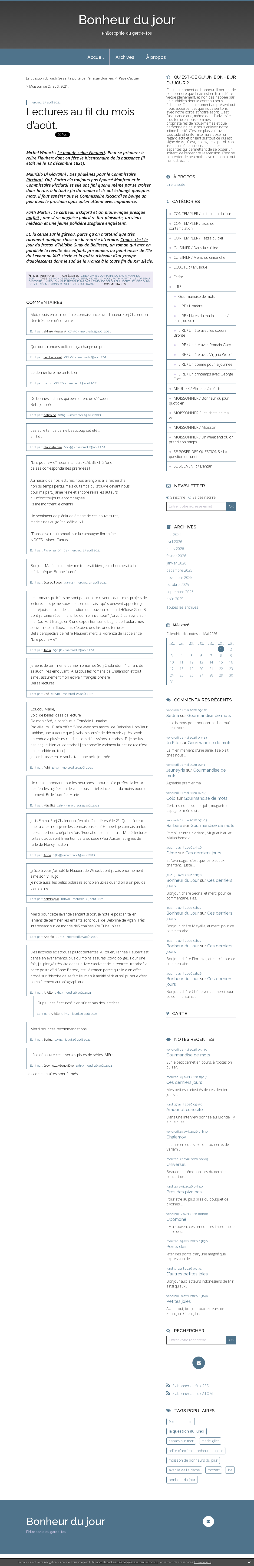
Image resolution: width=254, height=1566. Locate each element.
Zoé (46, 694)
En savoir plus (202, 1562)
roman (122, 245)
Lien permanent (43, 275)
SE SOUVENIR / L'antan (193, 466)
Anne (47, 855)
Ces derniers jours (203, 852)
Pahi (47, 767)
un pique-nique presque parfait (66, 281)
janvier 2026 (176, 563)
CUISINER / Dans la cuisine (196, 247)
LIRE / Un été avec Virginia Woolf (205, 354)
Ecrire (178, 276)
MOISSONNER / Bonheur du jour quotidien (199, 401)
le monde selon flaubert (68, 278)
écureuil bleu (53, 582)
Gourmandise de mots (196, 296)
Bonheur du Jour (182, 880)
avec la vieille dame (184, 1470)
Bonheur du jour (127, 19)
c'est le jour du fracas (77, 284)
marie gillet (210, 1440)
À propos (156, 57)
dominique (51, 899)
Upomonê (176, 1219)
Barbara (174, 825)
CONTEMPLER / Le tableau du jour (202, 213)
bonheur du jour (182, 1479)
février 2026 (176, 556)
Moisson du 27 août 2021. (49, 86)
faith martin (122, 278)
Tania (47, 650)
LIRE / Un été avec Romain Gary (204, 344)
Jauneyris (175, 770)
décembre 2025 (179, 570)
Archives (124, 57)
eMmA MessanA (55, 331)
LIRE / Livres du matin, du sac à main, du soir (201, 318)
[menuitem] (95, 57)
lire (230, 1470)
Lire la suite (175, 184)
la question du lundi (186, 1431)
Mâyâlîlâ (49, 805)
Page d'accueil (129, 78)
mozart (214, 1470)
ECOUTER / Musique (190, 267)
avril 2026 (174, 541)
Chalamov (176, 1137)
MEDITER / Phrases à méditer (198, 388)
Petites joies (178, 1301)
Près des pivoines (184, 1191)
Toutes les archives (182, 607)
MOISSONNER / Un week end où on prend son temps (201, 440)
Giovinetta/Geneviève (59, 1065)
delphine (50, 415)
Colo (170, 798)
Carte (179, 1013)
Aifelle (48, 992)
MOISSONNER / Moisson (195, 427)
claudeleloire (53, 447)
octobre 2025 (177, 584)
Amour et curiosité (184, 1109)
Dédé (171, 852)
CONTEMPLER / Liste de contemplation (191, 226)
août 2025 (174, 599)
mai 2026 (173, 534)
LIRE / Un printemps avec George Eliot (203, 377)
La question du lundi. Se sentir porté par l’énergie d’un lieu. (70, 78)
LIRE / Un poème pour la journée (205, 364)
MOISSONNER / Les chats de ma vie (199, 415)
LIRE (177, 286)
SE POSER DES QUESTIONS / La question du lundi (198, 454)
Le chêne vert (53, 357)
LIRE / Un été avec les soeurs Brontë (200, 333)
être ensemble (180, 1421)
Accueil (95, 57)
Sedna (48, 1039)
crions (54, 284)
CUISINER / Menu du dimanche (199, 257)
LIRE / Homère (190, 306)
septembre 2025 (180, 591)
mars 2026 (175, 548)
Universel (175, 1164)
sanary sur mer (181, 1440)
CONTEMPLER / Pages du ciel (198, 238)
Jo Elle (172, 742)
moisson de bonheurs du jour (193, 1460)
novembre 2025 (179, 577)
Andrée (49, 937)
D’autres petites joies (187, 1273)
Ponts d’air (176, 1246)
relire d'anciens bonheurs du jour (196, 1450)
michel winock (100, 278)
